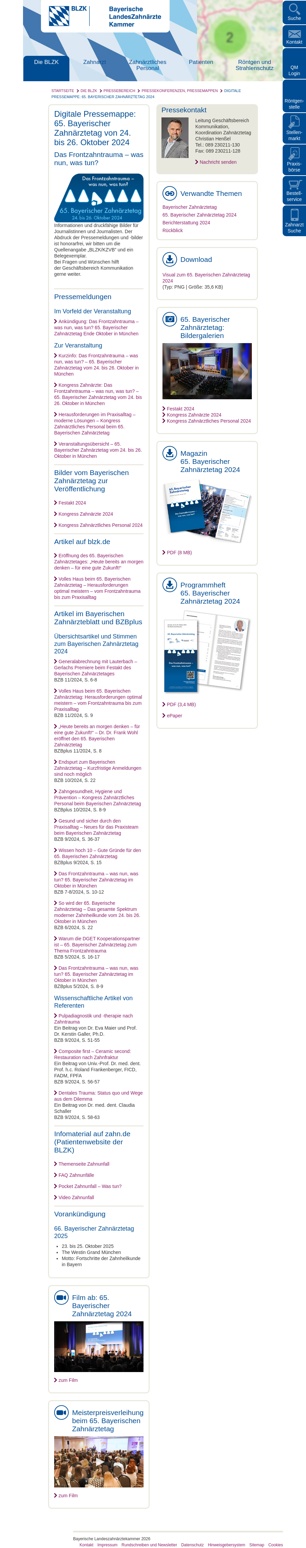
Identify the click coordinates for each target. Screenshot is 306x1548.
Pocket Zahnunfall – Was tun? (90, 1186)
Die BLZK (46, 62)
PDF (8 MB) (179, 552)
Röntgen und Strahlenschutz (255, 65)
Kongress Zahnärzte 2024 (86, 514)
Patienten (201, 62)
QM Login (294, 70)
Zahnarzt (94, 62)
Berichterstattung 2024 (186, 222)
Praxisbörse (294, 167)
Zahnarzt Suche (294, 227)
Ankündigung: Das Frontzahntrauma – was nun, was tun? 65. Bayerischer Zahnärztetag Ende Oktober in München (96, 327)
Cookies (275, 1545)
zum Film (68, 1380)
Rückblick (172, 230)
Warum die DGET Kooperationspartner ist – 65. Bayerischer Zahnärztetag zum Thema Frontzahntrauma (97, 945)
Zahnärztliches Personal (148, 65)
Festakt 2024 (72, 503)
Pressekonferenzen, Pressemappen (179, 91)
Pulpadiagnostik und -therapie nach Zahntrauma (93, 1019)
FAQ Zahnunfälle (76, 1175)
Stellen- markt (294, 135)
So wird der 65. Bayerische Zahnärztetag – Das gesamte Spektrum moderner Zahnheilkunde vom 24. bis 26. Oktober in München (97, 912)
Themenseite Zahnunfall (84, 1164)
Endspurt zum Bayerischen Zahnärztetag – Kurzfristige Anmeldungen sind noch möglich (97, 768)
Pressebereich (119, 91)
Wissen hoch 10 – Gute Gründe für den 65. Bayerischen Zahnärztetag (97, 853)
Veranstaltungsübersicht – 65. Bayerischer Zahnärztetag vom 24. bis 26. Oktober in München (98, 450)
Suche (294, 18)
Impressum (107, 1545)
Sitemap (256, 1545)
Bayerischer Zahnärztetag (189, 207)
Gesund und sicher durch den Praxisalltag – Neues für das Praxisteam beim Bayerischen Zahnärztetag (96, 827)
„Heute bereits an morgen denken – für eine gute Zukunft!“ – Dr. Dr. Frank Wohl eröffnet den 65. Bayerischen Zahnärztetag (97, 735)
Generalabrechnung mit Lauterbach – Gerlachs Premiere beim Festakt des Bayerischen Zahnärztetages (95, 667)
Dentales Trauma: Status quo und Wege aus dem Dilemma (98, 1096)
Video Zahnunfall (76, 1197)
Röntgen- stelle (294, 104)
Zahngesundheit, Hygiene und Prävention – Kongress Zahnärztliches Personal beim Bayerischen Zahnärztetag (97, 797)
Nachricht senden (218, 162)
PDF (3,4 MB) (181, 704)
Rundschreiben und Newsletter (149, 1545)
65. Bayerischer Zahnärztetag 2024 (199, 215)
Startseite (62, 91)
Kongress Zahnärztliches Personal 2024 (101, 525)
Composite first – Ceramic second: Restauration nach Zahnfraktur (92, 1054)
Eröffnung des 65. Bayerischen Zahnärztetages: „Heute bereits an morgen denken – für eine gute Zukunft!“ (99, 561)
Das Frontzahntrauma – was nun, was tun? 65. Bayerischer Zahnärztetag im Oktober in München (96, 880)
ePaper (174, 715)
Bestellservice (294, 196)
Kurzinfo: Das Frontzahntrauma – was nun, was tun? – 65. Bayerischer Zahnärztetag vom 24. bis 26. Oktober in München (96, 365)
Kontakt (294, 42)
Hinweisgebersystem (226, 1545)
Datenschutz (192, 1545)
